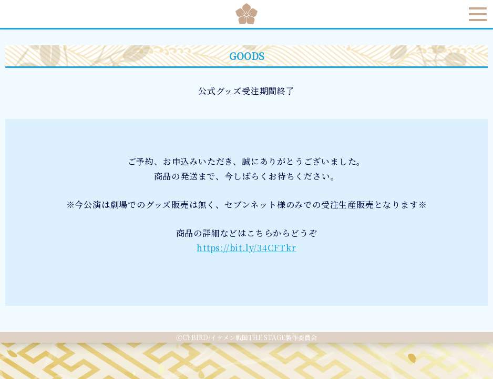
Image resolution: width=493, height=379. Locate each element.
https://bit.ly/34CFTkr (246, 248)
